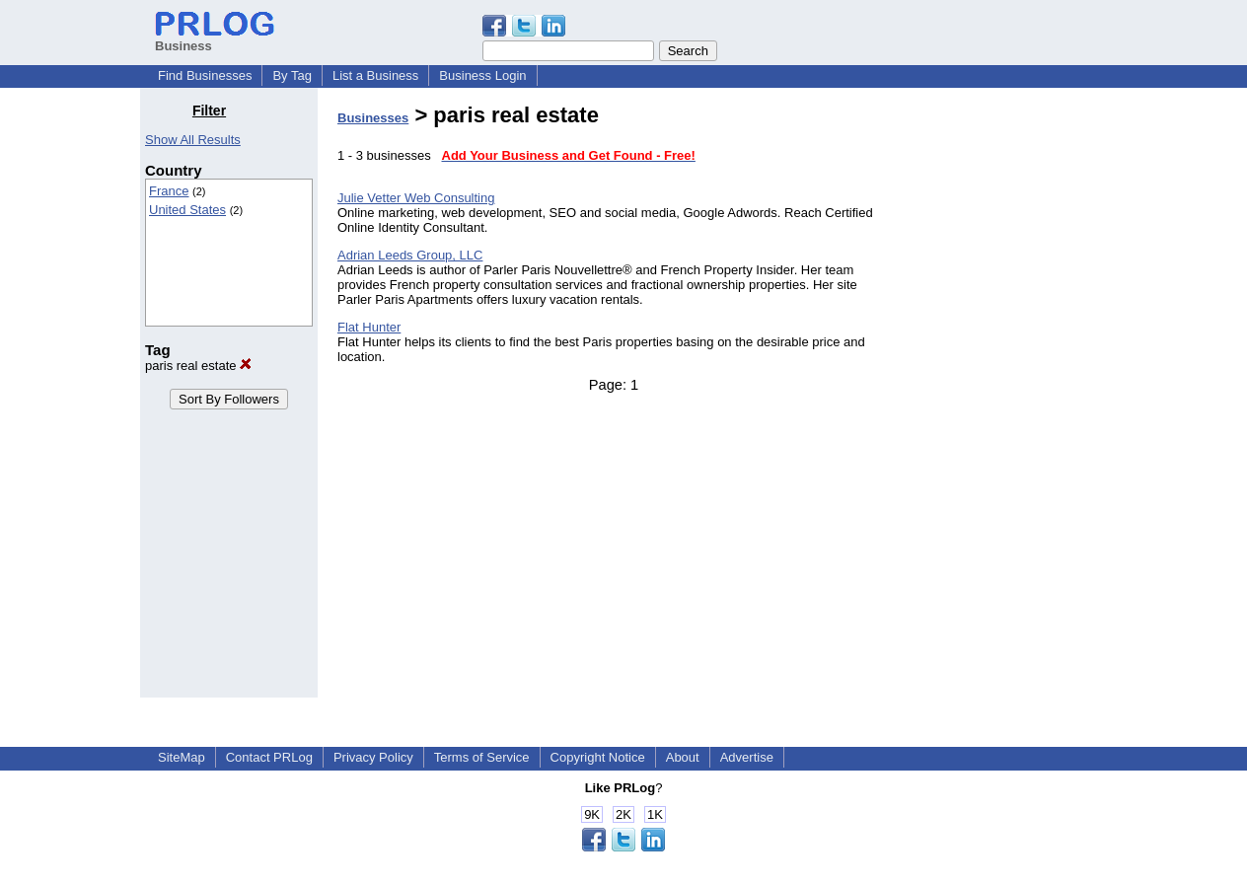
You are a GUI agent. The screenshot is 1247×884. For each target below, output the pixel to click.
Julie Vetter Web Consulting (415, 197)
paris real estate (198, 365)
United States (187, 209)
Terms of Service (482, 757)
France (168, 191)
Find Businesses (205, 75)
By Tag (292, 75)
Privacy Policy (373, 757)
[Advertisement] (1006, 399)
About (682, 757)
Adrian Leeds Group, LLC (409, 255)
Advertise (746, 757)
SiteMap (181, 757)
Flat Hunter (369, 327)
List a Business (375, 75)
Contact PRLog (269, 757)
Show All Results (193, 139)
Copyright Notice (597, 757)
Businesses (372, 117)
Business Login (482, 75)
